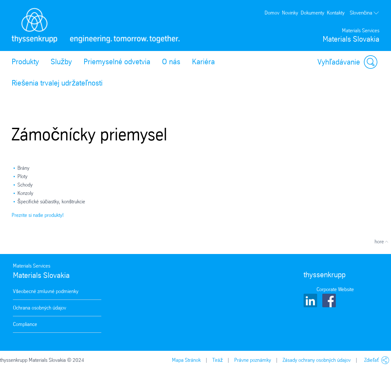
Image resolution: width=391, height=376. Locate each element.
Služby (61, 61)
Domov (272, 13)
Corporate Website (335, 289)
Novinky (290, 13)
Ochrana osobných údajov (39, 308)
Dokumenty (312, 13)
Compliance (25, 324)
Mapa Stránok (186, 360)
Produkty (25, 61)
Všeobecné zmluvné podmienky (45, 291)
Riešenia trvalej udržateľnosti (57, 82)
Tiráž (217, 360)
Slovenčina (364, 13)
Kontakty (336, 13)
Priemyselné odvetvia (117, 61)
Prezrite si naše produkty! (38, 215)
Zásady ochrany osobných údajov (317, 360)
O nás (171, 61)
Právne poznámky (252, 360)
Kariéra (203, 61)
